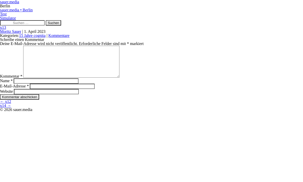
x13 (3, 27)
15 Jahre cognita (32, 35)
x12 (5, 107)
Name (6, 87)
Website (6, 97)
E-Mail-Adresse (14, 92)
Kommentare (59, 35)
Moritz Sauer (10, 31)
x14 (5, 111)
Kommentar (11, 82)
